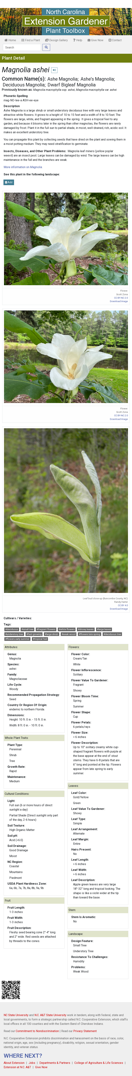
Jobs (32, 1063)
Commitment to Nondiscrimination (37, 1031)
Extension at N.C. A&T (17, 1067)
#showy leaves (86, 629)
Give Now (95, 40)
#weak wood (68, 634)
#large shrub (51, 634)
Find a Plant (30, 40)
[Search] (22, 47)
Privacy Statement (85, 1031)
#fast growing (34, 634)
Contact (115, 40)
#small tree (27, 629)
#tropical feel (40, 639)
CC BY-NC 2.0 (121, 297)
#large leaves (104, 629)
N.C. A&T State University (50, 1015)
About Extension (14, 1063)
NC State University (16, 1015)
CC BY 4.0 (123, 605)
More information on (23, 167)
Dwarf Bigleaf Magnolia (72, 85)
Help (77, 40)
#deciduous (11, 629)
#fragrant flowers (46, 629)
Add (8, 182)
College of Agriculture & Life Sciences (98, 1063)
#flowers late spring (89, 634)
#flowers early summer (17, 639)
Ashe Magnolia (62, 79)
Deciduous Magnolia (24, 85)
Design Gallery (56, 40)
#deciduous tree (112, 634)
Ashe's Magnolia (97, 79)
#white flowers (67, 629)
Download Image (119, 301)
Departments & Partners (54, 1063)
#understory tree (14, 634)
